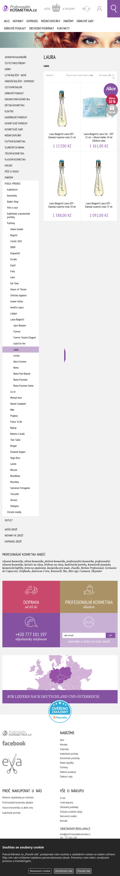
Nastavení (40, 871)
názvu (74, 75)
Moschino (14, 482)
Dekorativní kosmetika (17, 99)
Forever (16, 331)
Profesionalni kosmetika (59, 711)
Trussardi (14, 494)
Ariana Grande (16, 229)
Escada (13, 259)
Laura (16, 349)
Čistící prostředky (15, 63)
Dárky (8, 69)
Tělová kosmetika (14, 153)
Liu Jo (13, 391)
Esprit (13, 265)
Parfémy (68, 21)
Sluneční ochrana (14, 147)
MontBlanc (15, 476)
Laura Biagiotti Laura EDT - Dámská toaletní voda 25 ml (62, 116)
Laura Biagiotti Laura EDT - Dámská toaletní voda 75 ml (98, 186)
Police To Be (16, 422)
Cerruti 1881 (16, 241)
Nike (12, 409)
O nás (62, 798)
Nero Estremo (19, 361)
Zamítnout (63, 871)
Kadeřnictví (12, 189)
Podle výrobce (13, 183)
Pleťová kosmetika (15, 141)
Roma (16, 367)
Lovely (16, 355)
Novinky (18, 21)
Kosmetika (12, 195)
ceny (91, 75)
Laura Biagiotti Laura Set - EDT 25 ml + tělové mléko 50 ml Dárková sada (98, 116)
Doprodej (32, 21)
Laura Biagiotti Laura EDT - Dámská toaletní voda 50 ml (62, 186)
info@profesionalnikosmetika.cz (75, 834)
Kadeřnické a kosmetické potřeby (18, 215)
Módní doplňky (50, 21)
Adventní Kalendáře (16, 57)
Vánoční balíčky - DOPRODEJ (19, 81)
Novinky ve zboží (14, 535)
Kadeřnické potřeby (69, 753)
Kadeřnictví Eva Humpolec (11, 763)
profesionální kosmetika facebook (14, 743)
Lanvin (13, 464)
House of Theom (18, 289)
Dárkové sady (85, 21)
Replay (13, 428)
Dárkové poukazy (15, 28)
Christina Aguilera (18, 295)
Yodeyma (14, 506)
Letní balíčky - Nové (15, 75)
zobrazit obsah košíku (59, 8)
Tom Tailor (15, 440)
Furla (12, 271)
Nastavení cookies (68, 816)
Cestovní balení (13, 87)
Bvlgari (13, 446)
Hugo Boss (15, 458)
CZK (87, 8)
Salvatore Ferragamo (20, 488)
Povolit (83, 871)
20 (109, 75)
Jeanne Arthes (16, 301)
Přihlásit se (99, 8)
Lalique (13, 313)
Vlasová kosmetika (15, 159)
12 (112, 75)
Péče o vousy (12, 171)
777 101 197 (71, 837)
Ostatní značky (14, 512)
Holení (8, 165)
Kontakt (63, 820)
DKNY (13, 247)
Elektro (9, 111)
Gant (12, 277)
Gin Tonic (14, 283)
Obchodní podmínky (41, 28)
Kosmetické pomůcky (16, 123)
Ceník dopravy (66, 802)
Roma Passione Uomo (23, 385)
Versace (13, 500)
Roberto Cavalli (17, 434)
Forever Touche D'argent (24, 337)
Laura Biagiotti (17, 319)
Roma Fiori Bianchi (21, 373)
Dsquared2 (15, 253)
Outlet (9, 520)
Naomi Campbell (18, 403)
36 (113, 78)
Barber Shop (13, 201)
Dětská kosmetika (14, 105)
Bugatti (13, 235)
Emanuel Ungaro (17, 452)
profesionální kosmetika (22, 734)
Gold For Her (19, 343)
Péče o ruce (12, 207)
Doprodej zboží (13, 541)
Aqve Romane (19, 325)
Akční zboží (11, 529)
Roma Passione (20, 379)
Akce (7, 21)
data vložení (83, 75)
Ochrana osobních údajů (71, 811)
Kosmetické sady (14, 129)
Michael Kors (16, 397)
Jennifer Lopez (17, 307)
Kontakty (63, 28)
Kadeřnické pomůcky (16, 117)
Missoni (13, 470)
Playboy (14, 415)
